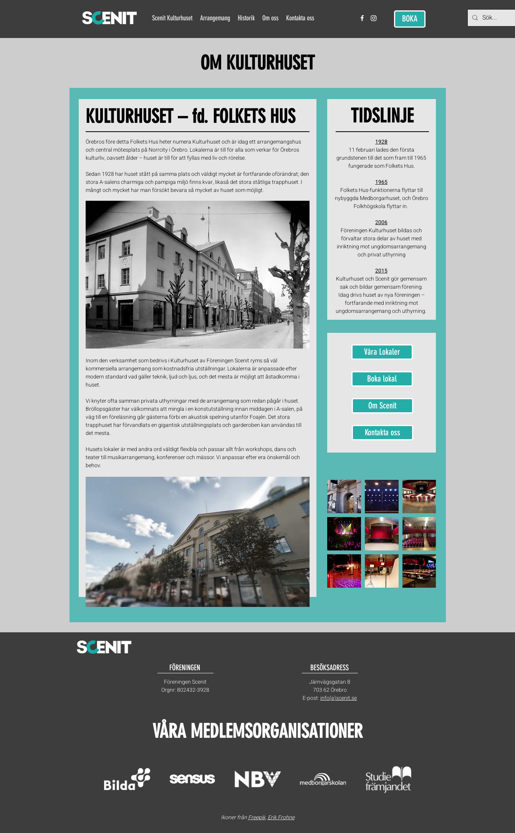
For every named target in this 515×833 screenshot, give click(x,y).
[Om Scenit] (382, 405)
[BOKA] (410, 19)
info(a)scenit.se (338, 698)
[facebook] (362, 18)
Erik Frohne (281, 817)
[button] (215, 18)
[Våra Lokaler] (382, 352)
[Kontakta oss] (382, 432)
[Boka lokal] (382, 379)
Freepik (256, 817)
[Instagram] (374, 18)
